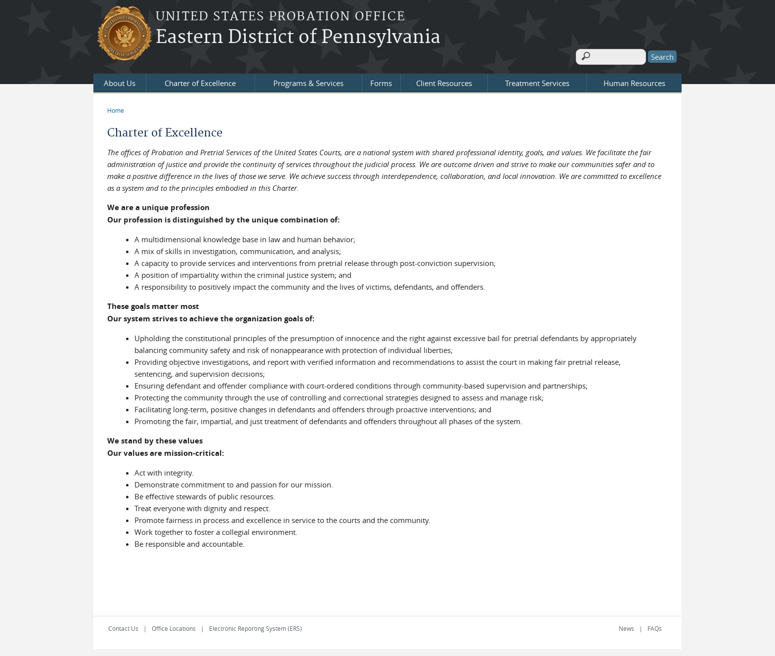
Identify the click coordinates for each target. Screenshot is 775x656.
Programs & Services (308, 80)
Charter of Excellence (200, 80)
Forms (381, 80)
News (626, 625)
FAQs (654, 625)
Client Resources (444, 80)
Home (115, 107)
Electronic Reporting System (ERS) (255, 625)
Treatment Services (537, 80)
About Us (119, 80)
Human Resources (634, 80)
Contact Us (123, 625)
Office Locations (174, 625)
